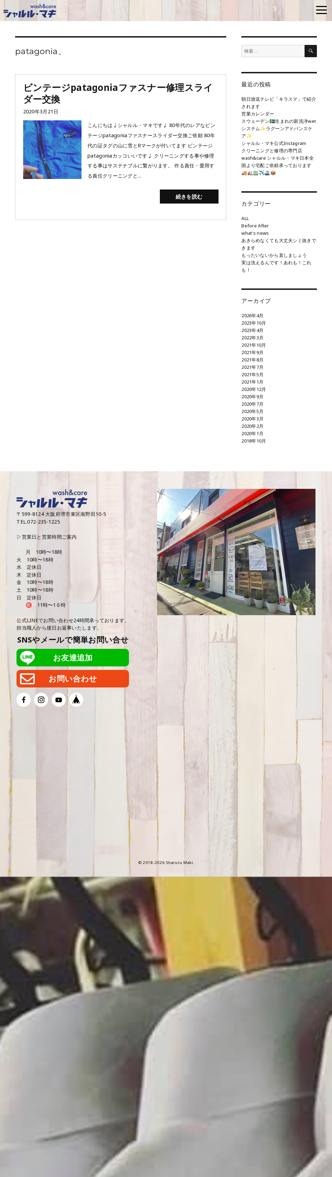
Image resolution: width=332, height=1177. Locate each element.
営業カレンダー (257, 114)
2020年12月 (253, 389)
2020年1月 (252, 433)
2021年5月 (252, 374)
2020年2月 (252, 426)
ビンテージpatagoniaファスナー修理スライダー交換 (118, 93)
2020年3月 (252, 418)
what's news (255, 233)
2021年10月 (253, 345)
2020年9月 (252, 396)
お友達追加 (72, 657)
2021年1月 (252, 382)
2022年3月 (252, 337)
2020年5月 (252, 411)
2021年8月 (252, 360)
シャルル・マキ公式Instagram (273, 143)
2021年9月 (252, 352)
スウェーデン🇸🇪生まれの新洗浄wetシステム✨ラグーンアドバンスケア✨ (278, 128)
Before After (255, 225)
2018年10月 (253, 441)
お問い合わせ (72, 678)
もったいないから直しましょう (274, 255)
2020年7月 (252, 404)
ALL (245, 218)
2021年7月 (252, 367)
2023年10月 (253, 323)
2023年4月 (252, 330)
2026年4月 (252, 315)
